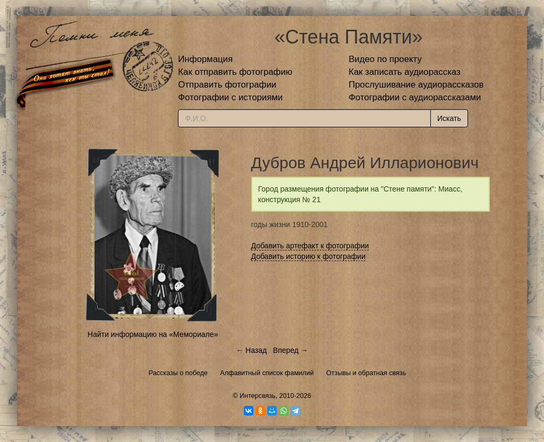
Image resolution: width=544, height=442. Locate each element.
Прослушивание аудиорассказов (415, 85)
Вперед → (290, 350)
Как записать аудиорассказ (404, 72)
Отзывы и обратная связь (366, 373)
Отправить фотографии (227, 85)
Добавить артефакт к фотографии (310, 245)
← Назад (251, 350)
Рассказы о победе (178, 373)
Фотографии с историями (230, 97)
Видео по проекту (385, 59)
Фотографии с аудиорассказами (414, 97)
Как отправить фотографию (235, 72)
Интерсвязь (258, 396)
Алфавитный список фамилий (266, 373)
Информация (205, 59)
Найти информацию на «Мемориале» (153, 334)
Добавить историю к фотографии (308, 256)
